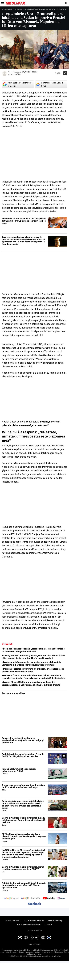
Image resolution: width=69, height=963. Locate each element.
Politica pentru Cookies (34, 921)
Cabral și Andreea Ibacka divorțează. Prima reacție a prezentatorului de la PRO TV (23, 868)
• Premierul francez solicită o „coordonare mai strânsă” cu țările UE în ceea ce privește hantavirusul (33, 650)
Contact (48, 924)
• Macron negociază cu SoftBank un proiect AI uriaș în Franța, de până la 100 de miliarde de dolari (33, 670)
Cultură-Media (19, 9)
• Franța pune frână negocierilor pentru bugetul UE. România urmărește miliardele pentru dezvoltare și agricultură (31, 663)
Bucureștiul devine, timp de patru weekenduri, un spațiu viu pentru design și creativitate (23, 740)
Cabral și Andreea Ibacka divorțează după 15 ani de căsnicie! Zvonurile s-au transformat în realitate (24, 820)
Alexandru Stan (14, 74)
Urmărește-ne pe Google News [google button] (49, 84)
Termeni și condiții (55, 921)
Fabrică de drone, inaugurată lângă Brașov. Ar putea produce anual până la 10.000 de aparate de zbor (24, 885)
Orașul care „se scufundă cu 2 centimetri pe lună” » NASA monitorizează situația (23, 786)
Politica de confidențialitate (29, 924)
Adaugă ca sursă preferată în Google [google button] (17, 84)
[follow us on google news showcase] (30, 898)
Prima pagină (7, 9)
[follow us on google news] (11, 898)
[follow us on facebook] (34, 903)
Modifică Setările (34, 930)
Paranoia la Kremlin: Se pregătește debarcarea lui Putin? (19, 770)
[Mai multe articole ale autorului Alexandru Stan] (4, 73)
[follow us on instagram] (61, 898)
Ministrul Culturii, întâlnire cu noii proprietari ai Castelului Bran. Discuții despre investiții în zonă (24, 220)
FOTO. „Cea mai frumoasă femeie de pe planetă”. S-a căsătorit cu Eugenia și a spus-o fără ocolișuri (24, 836)
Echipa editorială (13, 921)
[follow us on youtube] (48, 898)
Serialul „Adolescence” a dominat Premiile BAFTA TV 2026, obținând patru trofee (23, 755)
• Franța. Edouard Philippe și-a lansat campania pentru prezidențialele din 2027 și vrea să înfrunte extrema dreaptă (31, 683)
